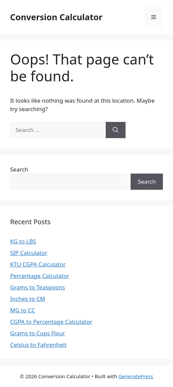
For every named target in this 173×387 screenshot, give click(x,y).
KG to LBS (23, 241)
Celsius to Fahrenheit (38, 345)
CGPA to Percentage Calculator (51, 322)
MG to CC (22, 310)
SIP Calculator (28, 253)
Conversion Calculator (56, 17)
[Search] (116, 130)
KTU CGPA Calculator (38, 264)
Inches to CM (27, 299)
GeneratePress (135, 376)
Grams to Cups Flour (37, 333)
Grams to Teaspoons (37, 287)
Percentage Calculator (39, 276)
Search (19, 169)
